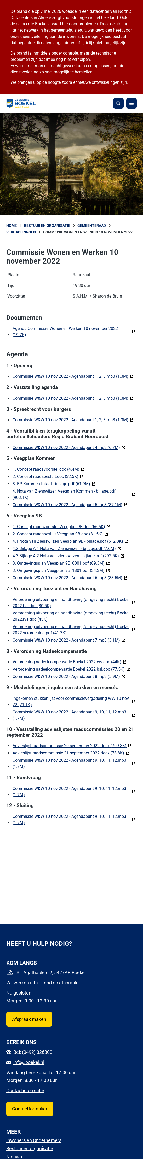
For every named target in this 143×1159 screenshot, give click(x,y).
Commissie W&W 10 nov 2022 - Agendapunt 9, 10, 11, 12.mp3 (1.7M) (69, 715)
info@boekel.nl (28, 1062)
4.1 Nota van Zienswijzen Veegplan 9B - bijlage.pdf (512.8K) (70, 541)
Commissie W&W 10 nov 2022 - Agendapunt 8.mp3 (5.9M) (69, 676)
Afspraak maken (29, 1019)
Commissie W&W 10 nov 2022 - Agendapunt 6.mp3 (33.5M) (70, 577)
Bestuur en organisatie (29, 1148)
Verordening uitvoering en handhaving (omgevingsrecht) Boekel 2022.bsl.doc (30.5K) (71, 602)
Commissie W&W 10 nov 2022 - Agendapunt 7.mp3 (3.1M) (69, 640)
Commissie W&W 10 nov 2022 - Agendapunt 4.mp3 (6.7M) (69, 447)
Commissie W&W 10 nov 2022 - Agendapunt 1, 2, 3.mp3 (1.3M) (73, 376)
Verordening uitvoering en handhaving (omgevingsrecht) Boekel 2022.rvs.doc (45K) (71, 616)
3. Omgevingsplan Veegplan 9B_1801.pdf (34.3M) (61, 570)
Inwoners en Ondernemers (33, 1140)
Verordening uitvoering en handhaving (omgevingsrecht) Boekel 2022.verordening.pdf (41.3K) (74, 629)
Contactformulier (29, 1108)
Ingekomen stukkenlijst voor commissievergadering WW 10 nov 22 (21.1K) (71, 701)
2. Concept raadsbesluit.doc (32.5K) (48, 476)
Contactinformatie (25, 1090)
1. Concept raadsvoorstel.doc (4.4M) (49, 469)
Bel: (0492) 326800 (32, 1052)
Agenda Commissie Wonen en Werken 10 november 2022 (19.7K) (65, 331)
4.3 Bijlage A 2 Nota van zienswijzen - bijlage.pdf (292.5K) (68, 555)
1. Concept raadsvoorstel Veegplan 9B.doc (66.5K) (61, 526)
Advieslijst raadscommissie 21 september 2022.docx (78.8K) (71, 752)
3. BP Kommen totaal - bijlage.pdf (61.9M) (54, 483)
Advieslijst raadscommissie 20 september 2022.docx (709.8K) (72, 745)
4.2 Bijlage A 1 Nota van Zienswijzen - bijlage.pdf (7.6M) (67, 548)
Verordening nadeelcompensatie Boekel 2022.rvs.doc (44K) (70, 661)
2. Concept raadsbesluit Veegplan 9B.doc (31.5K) (60, 533)
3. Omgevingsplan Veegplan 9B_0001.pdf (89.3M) (61, 563)
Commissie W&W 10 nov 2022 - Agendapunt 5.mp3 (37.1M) (70, 504)
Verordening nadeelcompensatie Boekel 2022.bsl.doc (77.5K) (71, 669)
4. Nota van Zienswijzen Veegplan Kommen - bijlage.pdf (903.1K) (64, 494)
